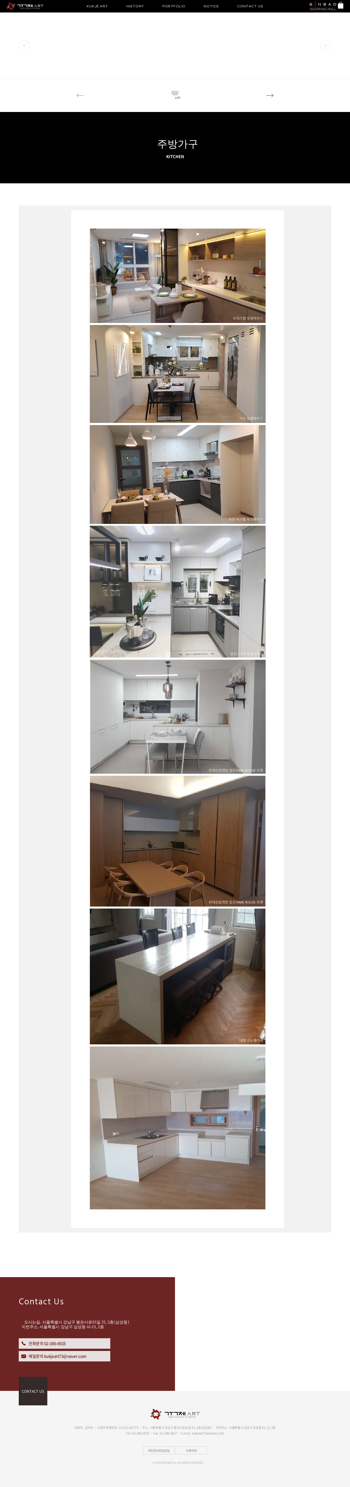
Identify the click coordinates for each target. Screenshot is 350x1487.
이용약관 (191, 1450)
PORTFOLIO (173, 6)
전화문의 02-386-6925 (43, 1343)
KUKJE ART (97, 6)
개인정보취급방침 (159, 1450)
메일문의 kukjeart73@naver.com (53, 1356)
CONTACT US (250, 6)
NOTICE (211, 6)
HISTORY (135, 6)
